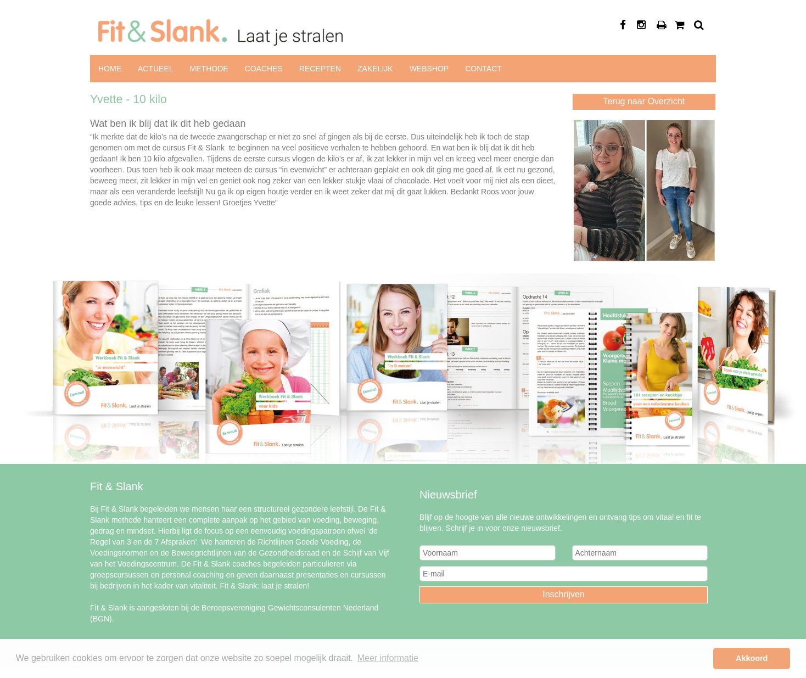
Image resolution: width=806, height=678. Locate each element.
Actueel (155, 68)
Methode (209, 68)
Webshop (429, 68)
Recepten (320, 68)
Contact (483, 68)
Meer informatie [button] (387, 658)
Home (109, 68)
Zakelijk (375, 68)
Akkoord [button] (752, 658)
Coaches (264, 68)
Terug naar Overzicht (644, 101)
